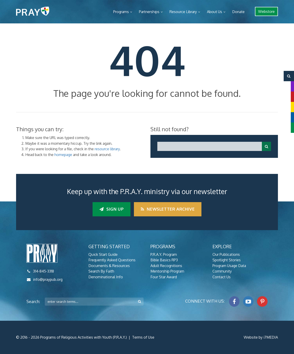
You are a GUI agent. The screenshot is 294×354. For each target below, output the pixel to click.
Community (222, 271)
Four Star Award (163, 277)
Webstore (266, 11)
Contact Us (221, 277)
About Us (214, 11)
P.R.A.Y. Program (163, 254)
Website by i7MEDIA (261, 337)
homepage (63, 154)
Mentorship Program (167, 271)
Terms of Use (143, 337)
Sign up (111, 209)
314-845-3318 (43, 271)
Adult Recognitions (166, 265)
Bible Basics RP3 (164, 260)
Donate (238, 11)
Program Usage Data (229, 265)
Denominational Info (105, 277)
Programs (121, 11)
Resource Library (183, 11)
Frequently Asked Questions (112, 260)
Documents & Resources (109, 265)
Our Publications (226, 254)
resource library (107, 149)
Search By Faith (101, 271)
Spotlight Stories (226, 260)
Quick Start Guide (103, 254)
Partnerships (149, 11)
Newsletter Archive (168, 209)
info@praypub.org (47, 279)
